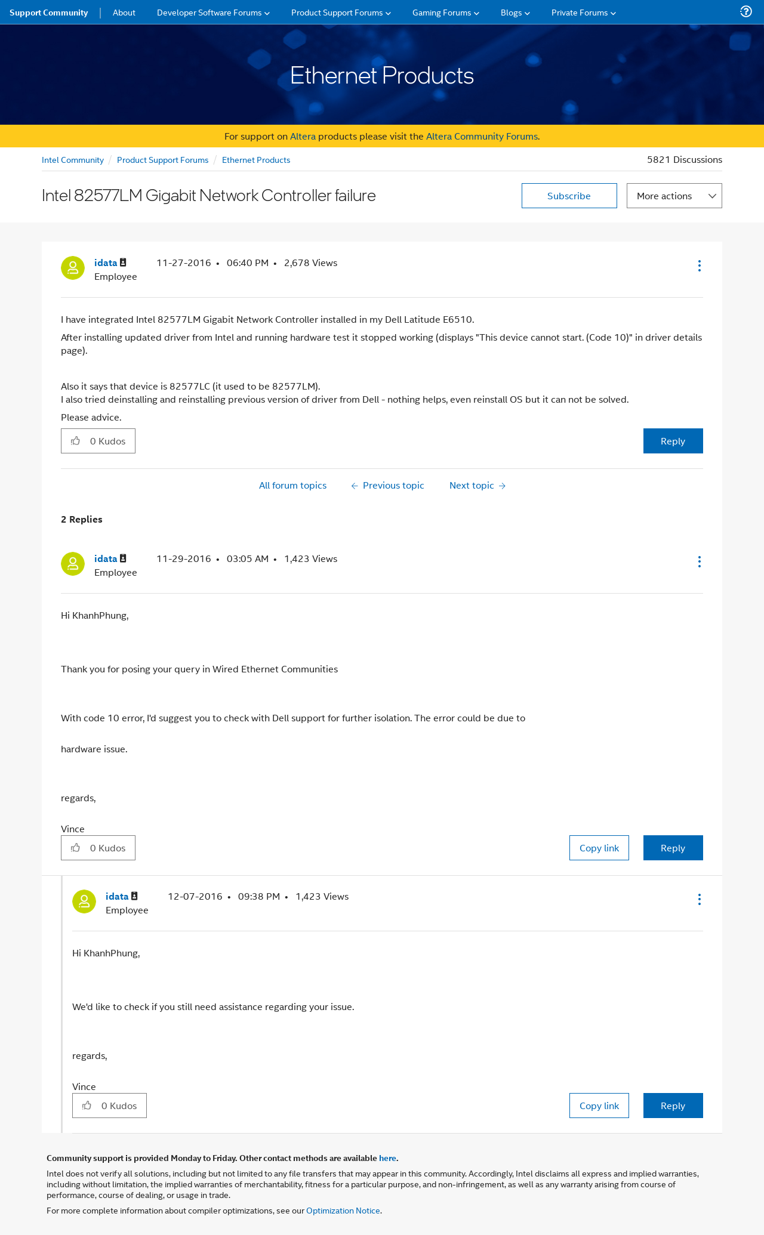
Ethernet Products (256, 159)
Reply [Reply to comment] (673, 847)
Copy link (599, 847)
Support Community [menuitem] (49, 11)
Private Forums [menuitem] (580, 11)
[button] (698, 265)
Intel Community (73, 159)
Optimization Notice (343, 1209)
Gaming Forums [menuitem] (442, 11)
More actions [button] (664, 195)
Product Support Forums (163, 159)
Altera (303, 136)
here (387, 1157)
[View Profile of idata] (110, 263)
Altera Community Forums (482, 136)
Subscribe (569, 195)
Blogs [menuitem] (511, 11)
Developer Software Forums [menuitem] (209, 11)
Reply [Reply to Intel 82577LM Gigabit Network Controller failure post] (673, 440)
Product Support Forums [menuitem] (337, 11)
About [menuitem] (124, 11)
